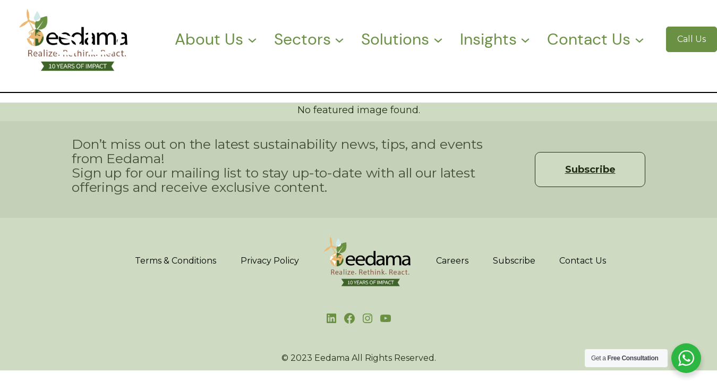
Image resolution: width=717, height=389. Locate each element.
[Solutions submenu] (438, 39)
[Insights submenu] (525, 39)
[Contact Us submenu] (639, 39)
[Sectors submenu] (339, 39)
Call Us (691, 39)
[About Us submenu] (252, 39)
